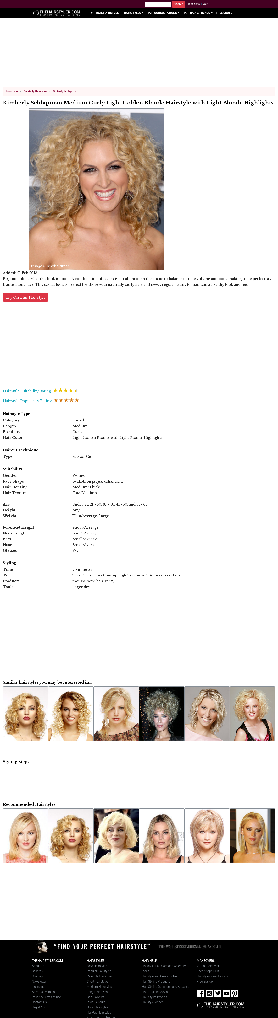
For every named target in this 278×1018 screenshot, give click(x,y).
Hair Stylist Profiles (154, 997)
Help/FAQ (38, 1007)
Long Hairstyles (97, 992)
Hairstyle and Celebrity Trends (162, 976)
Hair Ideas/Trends (196, 13)
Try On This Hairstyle (26, 297)
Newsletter (39, 981)
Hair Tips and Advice (155, 992)
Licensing (38, 987)
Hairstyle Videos (153, 1002)
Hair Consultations (162, 13)
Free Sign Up (193, 4)
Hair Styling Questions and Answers (165, 987)
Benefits (37, 971)
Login (205, 4)
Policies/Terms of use (46, 997)
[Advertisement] (139, 54)
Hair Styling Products (156, 981)
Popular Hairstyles (99, 971)
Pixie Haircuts (96, 1002)
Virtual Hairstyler (106, 13)
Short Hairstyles (97, 981)
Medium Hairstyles (99, 987)
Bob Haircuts (95, 997)
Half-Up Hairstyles (99, 1012)
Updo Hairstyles (97, 1007)
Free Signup (205, 981)
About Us (38, 966)
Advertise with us (43, 992)
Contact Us (39, 1002)
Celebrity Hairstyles (100, 976)
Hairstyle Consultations (212, 976)
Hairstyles (132, 13)
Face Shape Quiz (208, 971)
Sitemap (37, 976)
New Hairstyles (97, 966)
